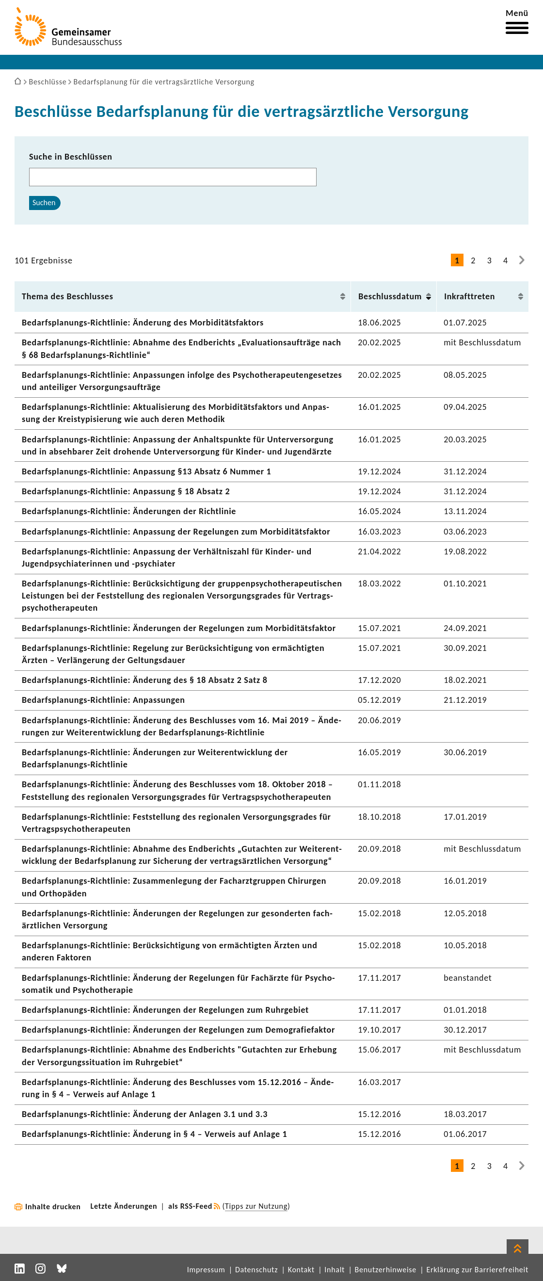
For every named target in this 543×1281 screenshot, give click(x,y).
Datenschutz (256, 1269)
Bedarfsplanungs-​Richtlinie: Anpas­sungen (103, 700)
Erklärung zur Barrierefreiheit (477, 1269)
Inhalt (334, 1269)
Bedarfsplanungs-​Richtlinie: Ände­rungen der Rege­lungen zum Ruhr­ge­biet (165, 1010)
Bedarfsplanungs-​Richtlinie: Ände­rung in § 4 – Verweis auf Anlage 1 (154, 1134)
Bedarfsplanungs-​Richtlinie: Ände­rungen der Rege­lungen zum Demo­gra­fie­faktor (178, 1029)
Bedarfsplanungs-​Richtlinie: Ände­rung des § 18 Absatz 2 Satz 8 (145, 680)
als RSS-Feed (190, 1206)
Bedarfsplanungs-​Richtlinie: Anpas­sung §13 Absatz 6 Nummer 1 (146, 471)
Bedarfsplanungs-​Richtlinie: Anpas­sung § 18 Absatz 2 (126, 491)
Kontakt (301, 1269)
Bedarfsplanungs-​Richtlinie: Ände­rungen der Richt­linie (129, 511)
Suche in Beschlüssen (70, 156)
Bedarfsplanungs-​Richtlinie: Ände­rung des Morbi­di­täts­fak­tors (143, 322)
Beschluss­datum (390, 296)
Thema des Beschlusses (67, 296)
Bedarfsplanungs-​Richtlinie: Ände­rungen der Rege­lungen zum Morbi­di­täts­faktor (179, 628)
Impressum (206, 1269)
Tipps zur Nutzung (256, 1206)
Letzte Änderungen (124, 1206)
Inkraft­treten (469, 296)
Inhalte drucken (53, 1206)
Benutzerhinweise (385, 1269)
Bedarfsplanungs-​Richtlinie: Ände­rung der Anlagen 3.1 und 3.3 (145, 1114)
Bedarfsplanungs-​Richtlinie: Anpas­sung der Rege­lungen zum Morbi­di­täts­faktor (176, 531)
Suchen (43, 202)
